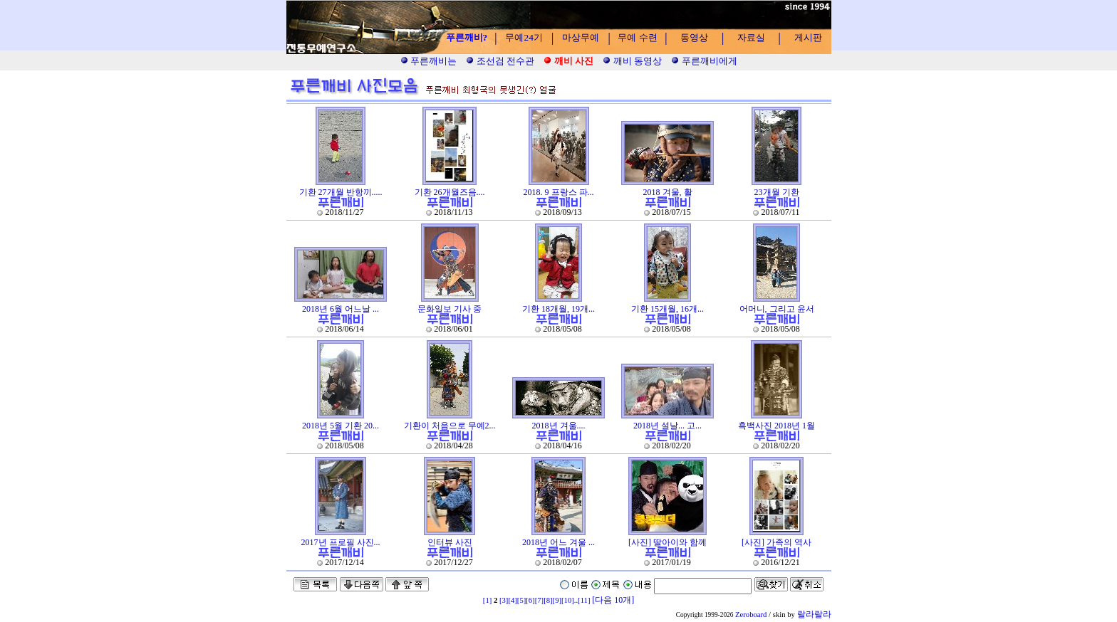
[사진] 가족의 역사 (776, 542)
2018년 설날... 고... (667, 426)
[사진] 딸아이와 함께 (667, 542)
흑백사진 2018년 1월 (776, 426)
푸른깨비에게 (704, 61)
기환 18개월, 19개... (558, 309)
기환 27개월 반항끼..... (341, 192)
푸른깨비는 (428, 61)
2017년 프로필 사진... (340, 542)
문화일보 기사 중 (449, 309)
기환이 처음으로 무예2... (450, 426)
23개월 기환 (776, 192)
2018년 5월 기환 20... (340, 426)
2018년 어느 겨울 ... (558, 542)
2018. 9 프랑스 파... (559, 192)
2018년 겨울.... (559, 426)
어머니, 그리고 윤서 (776, 309)
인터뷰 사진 (449, 542)
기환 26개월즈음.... (450, 192)
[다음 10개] (613, 600)
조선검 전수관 (500, 61)
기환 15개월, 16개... (667, 309)
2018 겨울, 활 (667, 192)
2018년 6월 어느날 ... (340, 309)
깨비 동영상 (632, 61)
